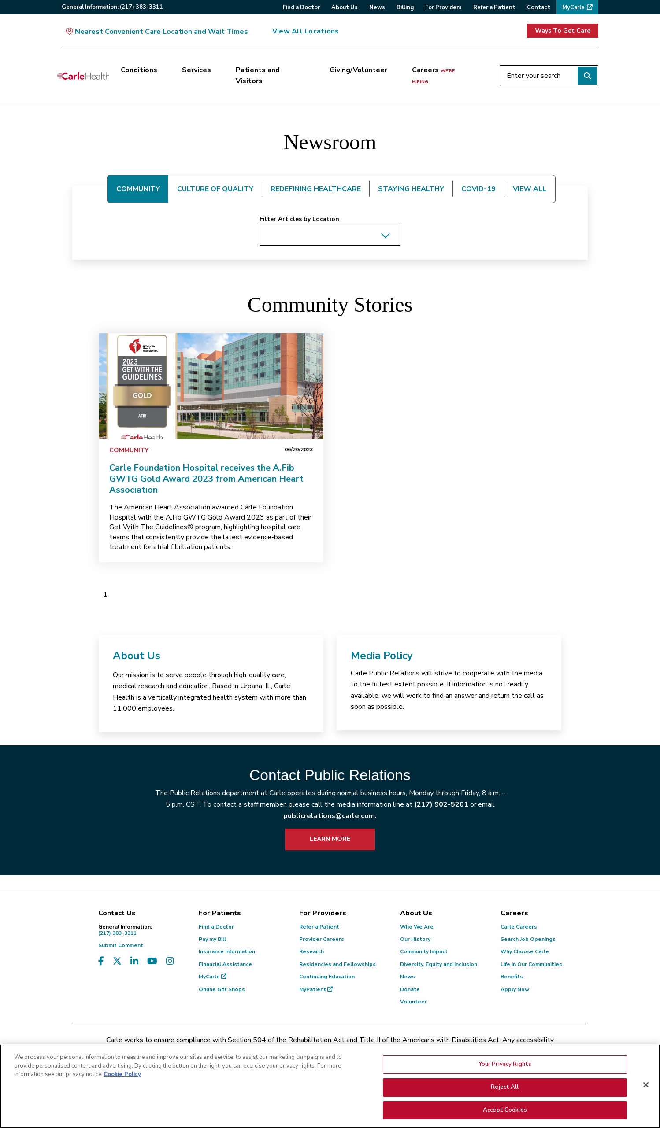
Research (311, 951)
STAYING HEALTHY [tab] (411, 189)
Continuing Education (327, 976)
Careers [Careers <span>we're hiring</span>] (433, 75)
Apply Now (515, 989)
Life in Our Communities (531, 964)
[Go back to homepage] (83, 76)
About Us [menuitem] (344, 7)
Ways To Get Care (562, 30)
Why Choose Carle (525, 951)
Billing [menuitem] (405, 7)
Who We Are (417, 926)
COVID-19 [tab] (478, 189)
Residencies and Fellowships (337, 964)
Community (128, 450)
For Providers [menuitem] (443, 7)
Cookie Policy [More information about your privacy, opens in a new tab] (122, 1080)
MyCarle (212, 976)
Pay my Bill (212, 939)
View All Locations (305, 31)
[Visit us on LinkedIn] (134, 961)
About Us (136, 656)
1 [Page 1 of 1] (105, 594)
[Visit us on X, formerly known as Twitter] (117, 961)
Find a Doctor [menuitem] (301, 7)
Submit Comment (120, 945)
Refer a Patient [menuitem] (494, 7)
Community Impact (424, 951)
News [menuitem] (377, 7)
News (407, 976)
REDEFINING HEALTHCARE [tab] (316, 189)
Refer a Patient (319, 926)
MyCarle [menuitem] (573, 7)
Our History (415, 939)
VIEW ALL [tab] (529, 189)
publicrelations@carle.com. (330, 816)
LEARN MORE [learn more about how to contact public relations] (330, 839)
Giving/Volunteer (358, 70)
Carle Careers (519, 926)
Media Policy (382, 656)
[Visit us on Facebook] (101, 961)
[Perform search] (587, 76)
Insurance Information (227, 951)
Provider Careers (321, 939)
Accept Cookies (505, 1116)
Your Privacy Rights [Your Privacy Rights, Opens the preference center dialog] (504, 1070)
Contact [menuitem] (538, 7)
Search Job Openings (528, 939)
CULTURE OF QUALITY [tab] (215, 189)
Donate (410, 989)
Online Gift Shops (222, 989)
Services (196, 70)
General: (112, 7)
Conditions (139, 70)
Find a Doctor (216, 926)
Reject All (505, 1093)
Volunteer (413, 1001)
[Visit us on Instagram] (170, 961)
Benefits (512, 976)
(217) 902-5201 (441, 804)
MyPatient (316, 989)
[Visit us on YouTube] (152, 961)
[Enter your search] (549, 75)
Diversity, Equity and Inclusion (438, 964)
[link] (211, 386)
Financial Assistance (225, 964)
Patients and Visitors (258, 75)
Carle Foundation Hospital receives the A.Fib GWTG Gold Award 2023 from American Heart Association (206, 479)
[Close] (646, 1091)
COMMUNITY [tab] (138, 189)
